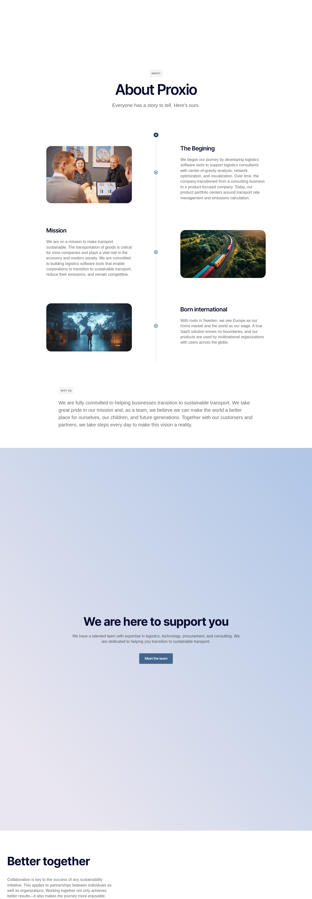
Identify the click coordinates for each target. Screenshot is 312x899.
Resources (148, 8)
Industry (124, 8)
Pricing (194, 8)
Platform (102, 8)
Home (82, 8)
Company (173, 8)
